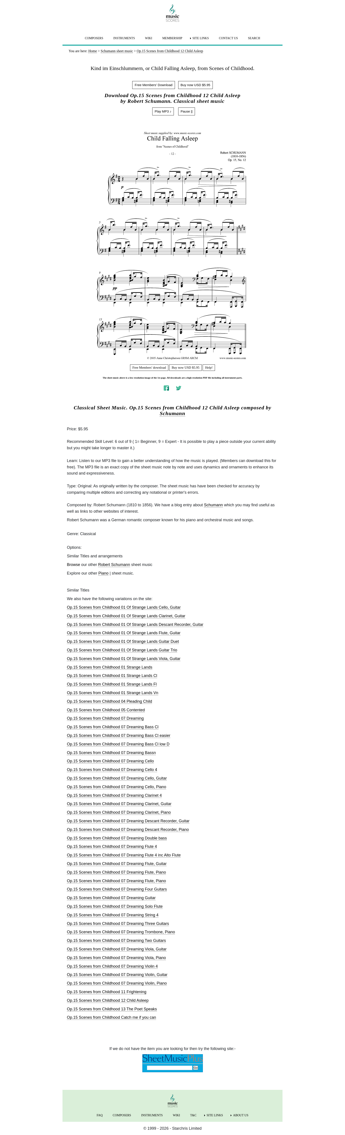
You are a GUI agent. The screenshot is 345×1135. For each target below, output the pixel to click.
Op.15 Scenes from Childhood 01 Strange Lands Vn (112, 693)
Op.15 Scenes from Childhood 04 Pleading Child (109, 701)
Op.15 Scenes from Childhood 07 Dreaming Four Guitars (117, 889)
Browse (73, 564)
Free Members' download (149, 367)
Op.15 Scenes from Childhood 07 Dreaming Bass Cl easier (118, 735)
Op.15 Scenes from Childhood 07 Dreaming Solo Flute (115, 906)
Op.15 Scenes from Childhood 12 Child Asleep (108, 1000)
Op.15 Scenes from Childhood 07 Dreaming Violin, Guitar (117, 974)
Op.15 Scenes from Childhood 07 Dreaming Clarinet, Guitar (119, 804)
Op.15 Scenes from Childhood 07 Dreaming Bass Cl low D (118, 744)
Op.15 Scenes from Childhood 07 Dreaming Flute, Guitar (117, 863)
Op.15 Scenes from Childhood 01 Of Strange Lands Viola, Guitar (123, 658)
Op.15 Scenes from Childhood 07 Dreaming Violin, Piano (117, 983)
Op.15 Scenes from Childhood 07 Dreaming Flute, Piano (116, 872)
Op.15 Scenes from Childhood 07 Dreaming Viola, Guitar (117, 949)
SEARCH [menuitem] (254, 38)
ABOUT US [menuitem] (240, 1115)
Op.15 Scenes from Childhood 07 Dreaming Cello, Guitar (117, 778)
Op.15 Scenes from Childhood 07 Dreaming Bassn (111, 753)
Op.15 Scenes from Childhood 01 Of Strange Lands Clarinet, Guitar (126, 616)
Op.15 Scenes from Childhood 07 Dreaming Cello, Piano (116, 787)
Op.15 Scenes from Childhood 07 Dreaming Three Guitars (118, 923)
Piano (103, 573)
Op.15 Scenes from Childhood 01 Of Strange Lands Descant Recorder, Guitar (135, 624)
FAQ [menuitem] (100, 1115)
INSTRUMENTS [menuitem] (124, 38)
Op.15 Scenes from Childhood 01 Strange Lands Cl (112, 675)
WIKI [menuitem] (148, 38)
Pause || (187, 111)
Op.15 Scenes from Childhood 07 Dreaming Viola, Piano (116, 958)
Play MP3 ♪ (163, 111)
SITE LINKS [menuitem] (201, 38)
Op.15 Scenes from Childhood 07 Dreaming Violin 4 (112, 966)
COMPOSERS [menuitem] (94, 38)
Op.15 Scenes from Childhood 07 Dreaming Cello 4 (112, 769)
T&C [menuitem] (193, 1115)
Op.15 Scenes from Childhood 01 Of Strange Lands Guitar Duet (123, 641)
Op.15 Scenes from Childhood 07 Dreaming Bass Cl (112, 727)
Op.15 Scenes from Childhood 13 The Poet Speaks (112, 1009)
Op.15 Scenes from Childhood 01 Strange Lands (109, 667)
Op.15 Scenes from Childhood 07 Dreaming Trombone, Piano (121, 932)
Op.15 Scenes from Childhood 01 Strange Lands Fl (112, 684)
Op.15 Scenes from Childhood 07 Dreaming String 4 (112, 915)
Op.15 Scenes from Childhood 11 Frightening (106, 992)
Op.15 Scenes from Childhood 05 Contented (106, 710)
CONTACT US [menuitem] (228, 38)
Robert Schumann (114, 564)
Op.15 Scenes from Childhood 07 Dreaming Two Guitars (116, 940)
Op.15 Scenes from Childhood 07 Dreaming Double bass (117, 838)
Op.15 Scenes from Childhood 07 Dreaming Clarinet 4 (114, 795)
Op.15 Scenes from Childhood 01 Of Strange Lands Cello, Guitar (124, 607)
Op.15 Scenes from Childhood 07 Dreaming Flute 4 (112, 846)
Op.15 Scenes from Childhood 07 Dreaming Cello (110, 761)
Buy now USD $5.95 (195, 85)
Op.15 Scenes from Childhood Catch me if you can (111, 1017)
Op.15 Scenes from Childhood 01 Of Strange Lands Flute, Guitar (123, 633)
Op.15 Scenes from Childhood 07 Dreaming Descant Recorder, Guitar (128, 821)
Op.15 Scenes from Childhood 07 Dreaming (105, 718)
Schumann (172, 413)
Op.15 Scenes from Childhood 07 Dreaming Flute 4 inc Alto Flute (124, 855)
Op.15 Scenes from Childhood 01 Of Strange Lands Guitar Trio (122, 650)
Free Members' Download (153, 85)
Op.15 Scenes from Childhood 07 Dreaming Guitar (111, 898)
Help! (209, 367)
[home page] (172, 13)
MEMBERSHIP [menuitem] (172, 38)
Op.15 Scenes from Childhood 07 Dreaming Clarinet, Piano (119, 812)
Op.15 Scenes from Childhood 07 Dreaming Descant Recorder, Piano (128, 829)
